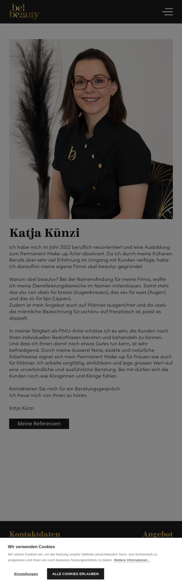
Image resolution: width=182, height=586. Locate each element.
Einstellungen (26, 574)
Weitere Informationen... (132, 560)
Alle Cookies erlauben (75, 574)
